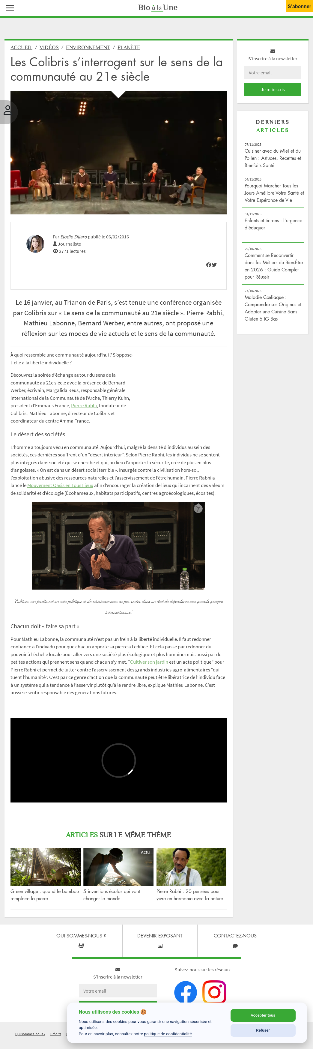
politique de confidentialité (168, 1033)
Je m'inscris (273, 89)
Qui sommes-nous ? (30, 1034)
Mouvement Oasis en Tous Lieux (60, 485)
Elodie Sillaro (73, 237)
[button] (8, 7)
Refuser (263, 1030)
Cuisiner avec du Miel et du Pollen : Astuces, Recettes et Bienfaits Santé (273, 158)
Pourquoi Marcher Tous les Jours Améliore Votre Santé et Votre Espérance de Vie (274, 192)
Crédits (55, 1034)
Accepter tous (263, 1015)
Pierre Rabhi (84, 405)
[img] (208, 264)
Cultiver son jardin (149, 662)
